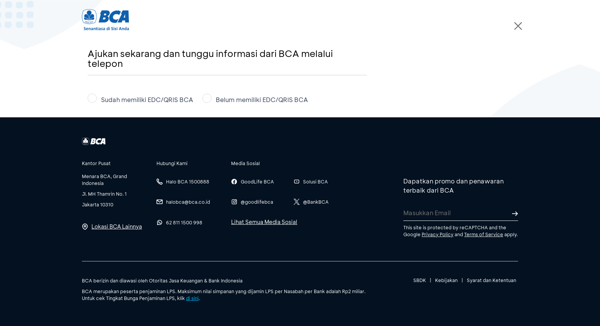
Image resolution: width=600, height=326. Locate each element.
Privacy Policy (437, 234)
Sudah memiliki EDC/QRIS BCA (140, 99)
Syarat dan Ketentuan (491, 280)
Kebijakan (446, 280)
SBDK (419, 280)
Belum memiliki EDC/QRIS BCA (255, 99)
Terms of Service (483, 234)
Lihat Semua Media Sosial (264, 221)
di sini (192, 298)
